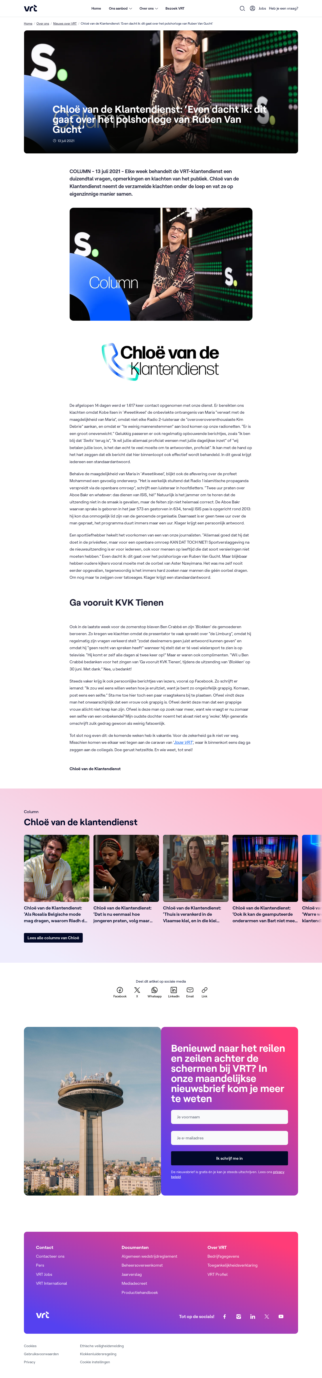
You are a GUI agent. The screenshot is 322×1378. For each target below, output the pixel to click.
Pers (40, 1265)
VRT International (51, 1283)
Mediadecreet (134, 1283)
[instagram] (239, 1317)
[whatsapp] (154, 992)
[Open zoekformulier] (243, 8)
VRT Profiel (218, 1274)
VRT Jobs (44, 1274)
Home (96, 8)
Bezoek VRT (174, 8)
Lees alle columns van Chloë (53, 937)
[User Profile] (253, 8)
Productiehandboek (140, 1292)
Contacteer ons (50, 1256)
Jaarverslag (132, 1274)
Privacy (29, 1362)
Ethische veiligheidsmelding (102, 1346)
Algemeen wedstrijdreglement (149, 1256)
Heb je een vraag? (283, 8)
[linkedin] (174, 992)
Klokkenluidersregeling (98, 1354)
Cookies (30, 1346)
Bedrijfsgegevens (223, 1256)
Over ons (42, 23)
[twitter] (137, 992)
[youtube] (281, 1317)
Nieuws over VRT (65, 23)
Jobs (262, 8)
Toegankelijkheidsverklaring (233, 1265)
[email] (190, 992)
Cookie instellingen (95, 1362)
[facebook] (120, 992)
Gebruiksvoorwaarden (41, 1354)
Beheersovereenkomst (142, 1265)
